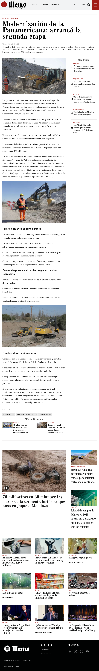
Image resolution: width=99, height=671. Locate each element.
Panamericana (8, 414)
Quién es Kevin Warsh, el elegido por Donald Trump (49, 626)
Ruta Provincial (45, 414)
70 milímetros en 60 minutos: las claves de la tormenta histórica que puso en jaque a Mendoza (33, 501)
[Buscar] (88, 5)
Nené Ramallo (9, 597)
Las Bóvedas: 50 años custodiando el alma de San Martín (84, 84)
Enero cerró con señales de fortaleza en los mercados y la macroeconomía (49, 560)
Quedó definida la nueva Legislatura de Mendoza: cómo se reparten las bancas (84, 99)
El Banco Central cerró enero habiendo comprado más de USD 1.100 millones (15, 562)
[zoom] (34, 76)
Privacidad (27, 661)
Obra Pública (31, 414)
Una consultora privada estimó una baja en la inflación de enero (47, 595)
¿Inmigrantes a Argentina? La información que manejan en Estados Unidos (16, 629)
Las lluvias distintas (12, 593)
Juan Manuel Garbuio (45, 632)
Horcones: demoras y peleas (79, 594)
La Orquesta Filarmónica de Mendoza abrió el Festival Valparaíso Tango (82, 628)
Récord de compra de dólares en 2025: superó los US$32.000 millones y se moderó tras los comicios (83, 518)
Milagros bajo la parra (80, 558)
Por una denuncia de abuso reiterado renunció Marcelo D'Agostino (83, 68)
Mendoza (20, 414)
